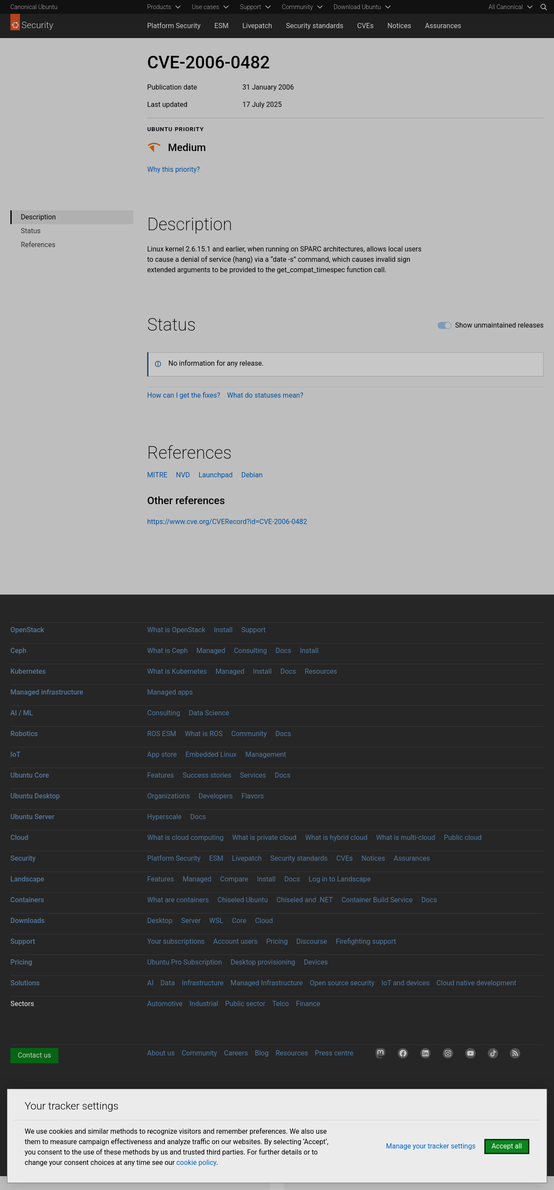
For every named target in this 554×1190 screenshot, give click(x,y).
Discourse (311, 941)
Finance (308, 1004)
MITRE (157, 475)
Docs (283, 650)
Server (191, 921)
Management (265, 754)
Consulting (250, 650)
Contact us (34, 1055)
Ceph (18, 650)
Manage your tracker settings (431, 1146)
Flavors (253, 796)
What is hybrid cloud (336, 837)
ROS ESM (161, 734)
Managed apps (170, 692)
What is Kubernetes (177, 671)
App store (162, 754)
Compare (234, 879)
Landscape (27, 879)
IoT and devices (405, 983)
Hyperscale (164, 817)
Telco (280, 1004)
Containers (27, 900)
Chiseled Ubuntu (242, 900)
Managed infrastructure (46, 692)
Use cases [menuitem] (205, 6)
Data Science (209, 713)
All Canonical (506, 6)
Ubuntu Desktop (35, 796)
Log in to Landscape (340, 879)
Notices (399, 26)
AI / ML (21, 713)
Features (160, 775)
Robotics (24, 734)
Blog (262, 1053)
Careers (236, 1053)
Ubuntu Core (29, 775)
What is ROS (203, 734)
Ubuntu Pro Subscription (184, 962)
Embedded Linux (211, 754)
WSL (216, 921)
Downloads (27, 921)
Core (239, 921)
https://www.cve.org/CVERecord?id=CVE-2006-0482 (227, 522)
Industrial (204, 1004)
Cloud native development (476, 983)
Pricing (277, 941)
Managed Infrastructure (266, 983)
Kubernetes (28, 671)
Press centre (334, 1053)
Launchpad (216, 475)
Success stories (207, 775)
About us (161, 1053)
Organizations (168, 796)
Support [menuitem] (250, 6)
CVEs (365, 26)
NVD (183, 475)
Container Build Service (377, 900)
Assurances (443, 26)
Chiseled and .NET (305, 900)
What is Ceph (167, 650)
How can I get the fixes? (183, 395)
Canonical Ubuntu (34, 6)
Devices (316, 962)
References (38, 245)
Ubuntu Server (32, 817)
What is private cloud (264, 837)
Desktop (160, 921)
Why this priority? (173, 169)
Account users (235, 941)
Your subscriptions (176, 941)
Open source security (342, 983)
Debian (251, 475)
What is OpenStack (176, 630)
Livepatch (257, 26)
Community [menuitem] (297, 6)
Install (223, 630)
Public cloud (462, 837)
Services (253, 775)
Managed (210, 650)
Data (168, 983)
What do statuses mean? (265, 395)
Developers (216, 796)
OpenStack (27, 630)
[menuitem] (509, 7)
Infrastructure (202, 983)
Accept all (507, 1146)
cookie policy (196, 1162)
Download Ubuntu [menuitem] (357, 6)
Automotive (165, 1004)
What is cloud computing (185, 837)
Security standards (315, 26)
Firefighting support (366, 941)
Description (38, 217)
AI (150, 983)
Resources (321, 671)
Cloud (19, 837)
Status (31, 231)
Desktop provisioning (263, 962)
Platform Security (173, 26)
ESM (221, 26)
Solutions (24, 983)
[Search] (544, 7)
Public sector (245, 1004)
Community (249, 734)
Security (22, 858)
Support (253, 630)
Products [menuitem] (159, 6)
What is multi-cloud (405, 837)
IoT (15, 754)
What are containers (178, 900)
